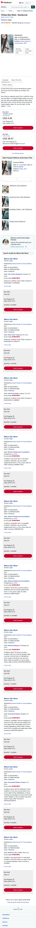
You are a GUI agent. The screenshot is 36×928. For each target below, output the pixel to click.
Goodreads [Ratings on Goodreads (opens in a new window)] (27, 23)
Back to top (18, 909)
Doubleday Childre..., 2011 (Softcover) (21, 209)
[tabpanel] (17, 97)
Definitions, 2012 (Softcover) (18, 185)
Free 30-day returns (18, 153)
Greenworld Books (14, 714)
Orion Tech (11, 335)
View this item (6, 115)
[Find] (33, 7)
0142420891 (23, 165)
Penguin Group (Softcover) (17, 221)
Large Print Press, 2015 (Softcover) (20, 197)
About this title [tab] (16, 80)
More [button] (9, 106)
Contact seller (7, 286)
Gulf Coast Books (13, 393)
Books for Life (12, 852)
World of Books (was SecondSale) (18, 452)
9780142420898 (18, 167)
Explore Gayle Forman (19, 247)
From (19, 51)
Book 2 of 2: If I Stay (7, 17)
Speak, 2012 (23, 169)
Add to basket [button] (18, 128)
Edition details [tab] (7, 85)
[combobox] (20, 7)
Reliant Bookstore (13, 645)
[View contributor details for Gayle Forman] (6, 20)
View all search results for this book (18, 902)
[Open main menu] (4, 7)
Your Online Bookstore (15, 274)
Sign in (27, 3)
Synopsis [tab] (5, 80)
